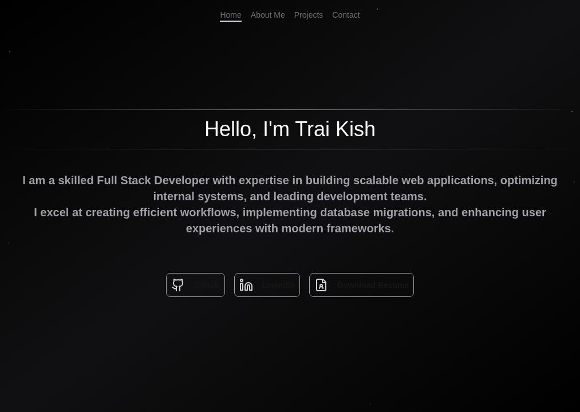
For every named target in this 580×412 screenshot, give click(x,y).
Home (230, 14)
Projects (308, 14)
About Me (268, 14)
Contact (346, 14)
